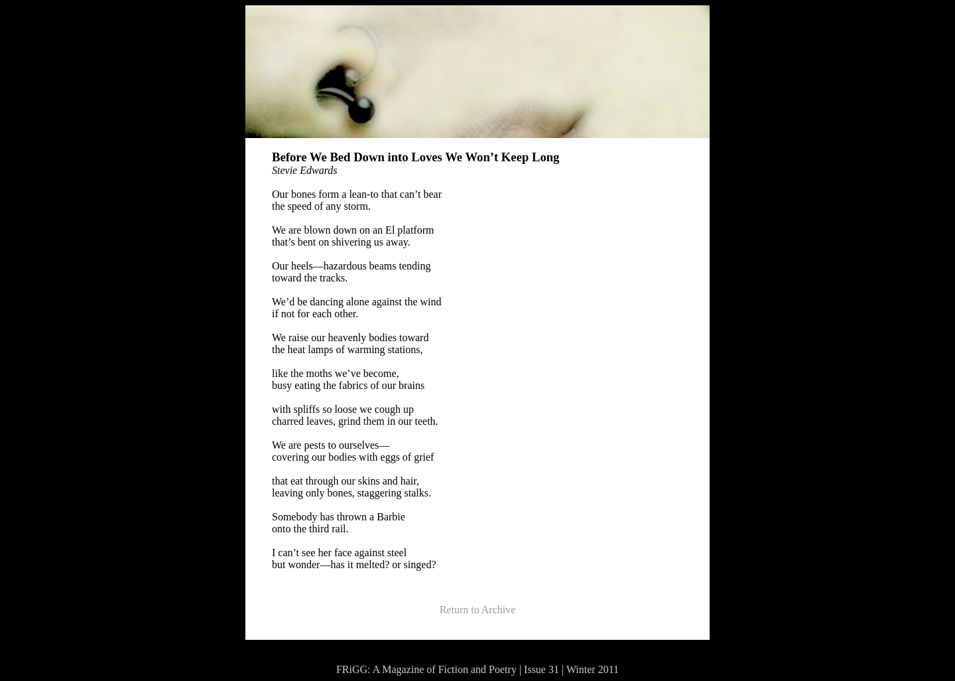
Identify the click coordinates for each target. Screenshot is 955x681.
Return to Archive (478, 609)
